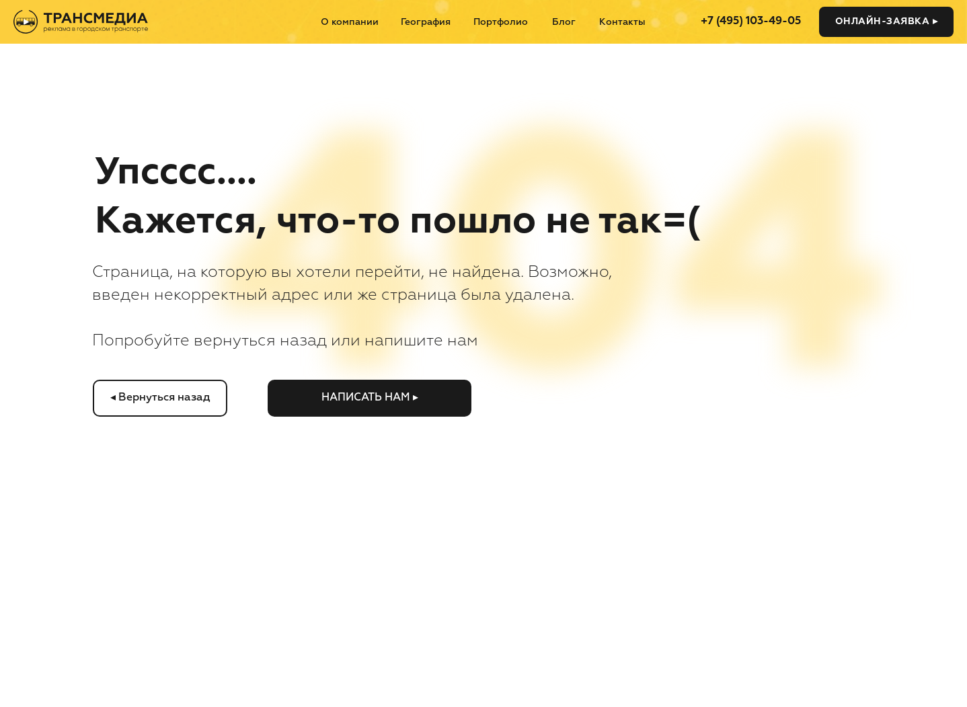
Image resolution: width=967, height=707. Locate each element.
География (426, 22)
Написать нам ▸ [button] (369, 397)
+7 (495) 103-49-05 (751, 21)
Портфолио (500, 22)
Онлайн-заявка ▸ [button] (886, 21)
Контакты (622, 22)
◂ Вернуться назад (160, 397)
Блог (564, 22)
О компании (350, 22)
